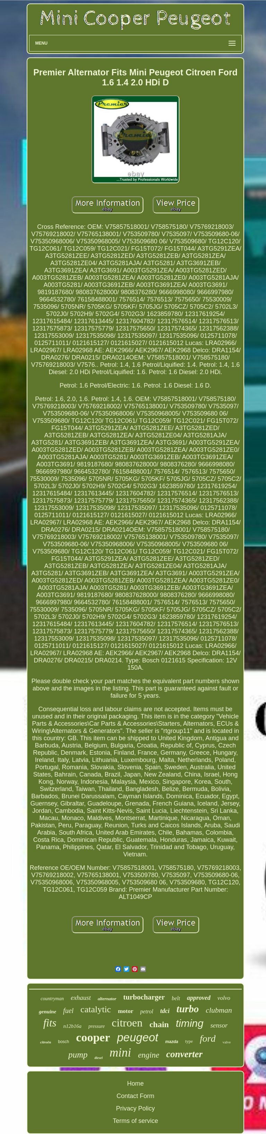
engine (148, 1055)
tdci (164, 1010)
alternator (107, 998)
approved (199, 997)
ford (208, 1038)
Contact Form (135, 1096)
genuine (47, 1011)
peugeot (137, 1037)
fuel (68, 1010)
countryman (52, 998)
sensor (219, 1025)
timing (189, 1023)
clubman (219, 1010)
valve (226, 1042)
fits (49, 1023)
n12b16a (72, 1026)
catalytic (95, 1009)
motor (125, 1011)
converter (184, 1054)
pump (78, 1054)
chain (159, 1024)
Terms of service (135, 1120)
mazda (171, 1041)
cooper (93, 1037)
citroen (127, 1022)
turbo (187, 1008)
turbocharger (144, 997)
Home (135, 1083)
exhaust (81, 997)
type (189, 1041)
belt (176, 998)
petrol (146, 1011)
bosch (63, 1041)
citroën (45, 1042)
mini (120, 1052)
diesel (99, 1058)
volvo (224, 998)
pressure (96, 1026)
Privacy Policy (135, 1108)
